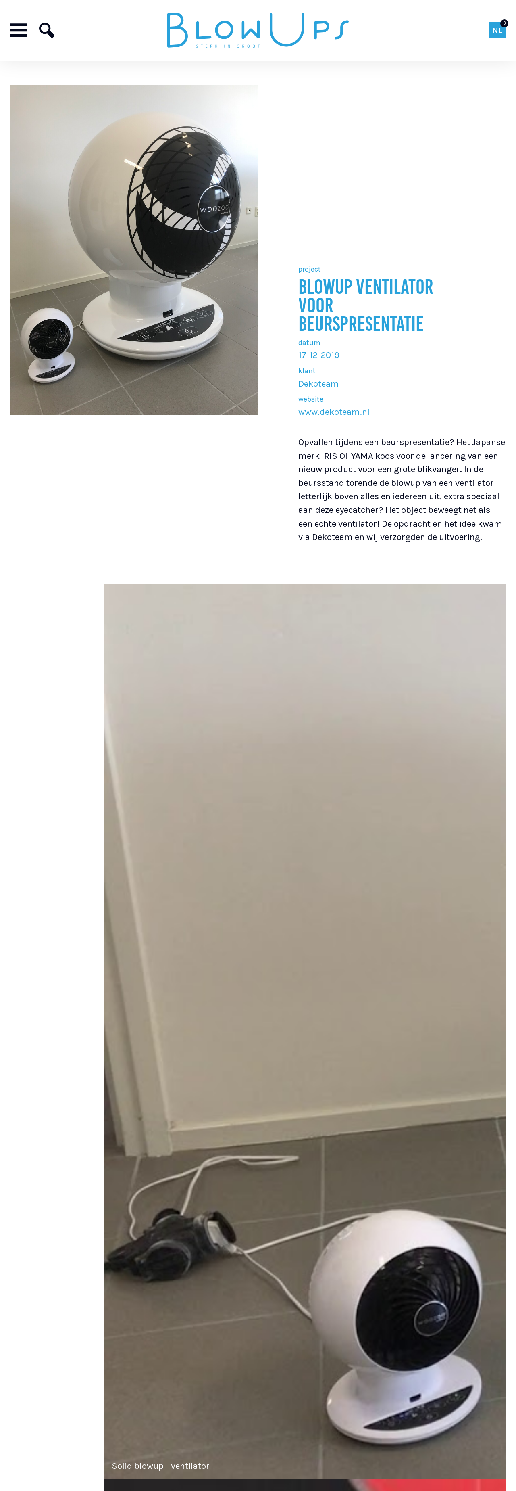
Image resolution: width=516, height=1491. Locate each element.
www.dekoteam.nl (334, 411)
